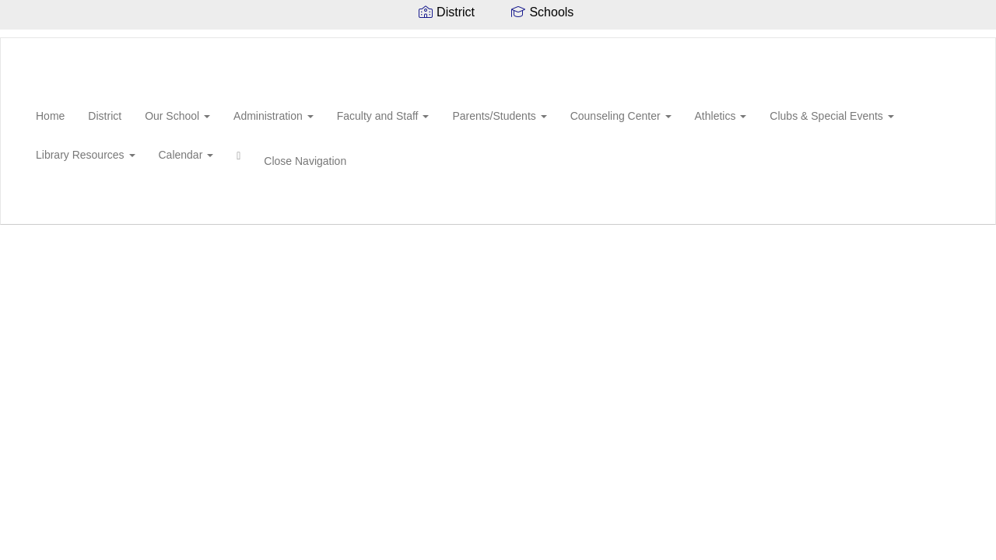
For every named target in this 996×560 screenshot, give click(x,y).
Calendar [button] (186, 155)
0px (938, 205)
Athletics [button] (721, 116)
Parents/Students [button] (499, 116)
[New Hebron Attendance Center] (24, 38)
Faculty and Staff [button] (383, 116)
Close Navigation (305, 161)
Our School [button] (177, 116)
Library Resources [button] (85, 155)
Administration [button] (273, 116)
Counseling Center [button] (621, 116)
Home (50, 116)
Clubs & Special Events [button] (831, 116)
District (104, 116)
